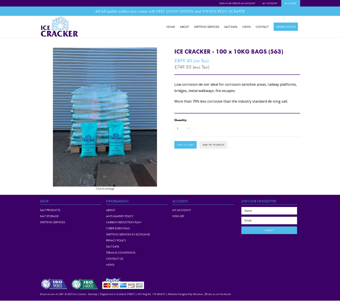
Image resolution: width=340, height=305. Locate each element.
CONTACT (262, 27)
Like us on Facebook (218, 294)
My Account (269, 3)
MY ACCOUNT (181, 210)
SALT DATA (230, 27)
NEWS (246, 27)
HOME (171, 27)
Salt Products (50, 210)
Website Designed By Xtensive (185, 294)
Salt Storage (49, 216)
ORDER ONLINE (286, 27)
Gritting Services (52, 222)
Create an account (243, 3)
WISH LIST (178, 216)
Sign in (223, 3)
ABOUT (184, 27)
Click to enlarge (105, 188)
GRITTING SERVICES (206, 27)
